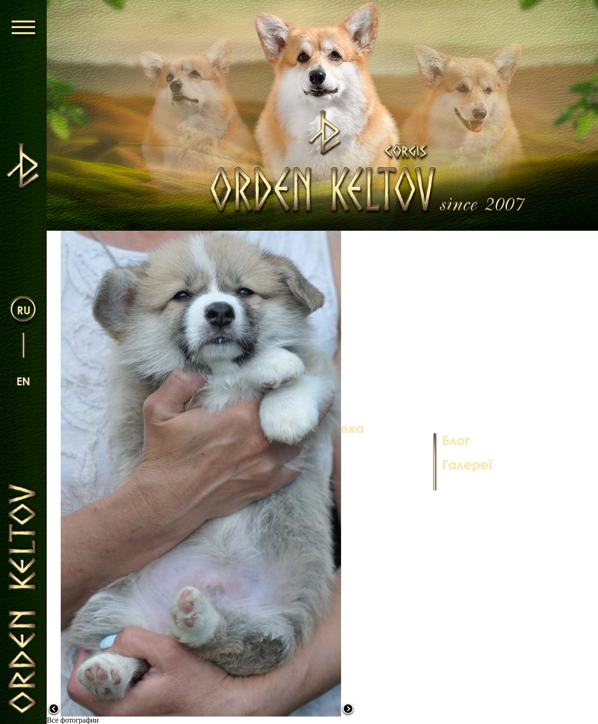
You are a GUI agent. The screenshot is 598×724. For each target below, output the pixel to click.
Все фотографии (73, 720)
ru (23, 310)
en (23, 381)
